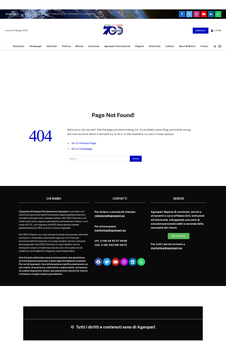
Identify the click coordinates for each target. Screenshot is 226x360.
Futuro (204, 46)
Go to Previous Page (83, 143)
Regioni (139, 46)
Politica (66, 46)
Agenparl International (117, 46)
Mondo (79, 46)
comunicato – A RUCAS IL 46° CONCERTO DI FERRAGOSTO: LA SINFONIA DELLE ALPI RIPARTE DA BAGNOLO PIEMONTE (60, 14)
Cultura (169, 46)
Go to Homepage (81, 148)
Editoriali (52, 46)
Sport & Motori (187, 46)
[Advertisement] (113, 78)
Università (154, 46)
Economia (93, 46)
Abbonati (200, 30)
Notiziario (18, 46)
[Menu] (219, 46)
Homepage (35, 46)
